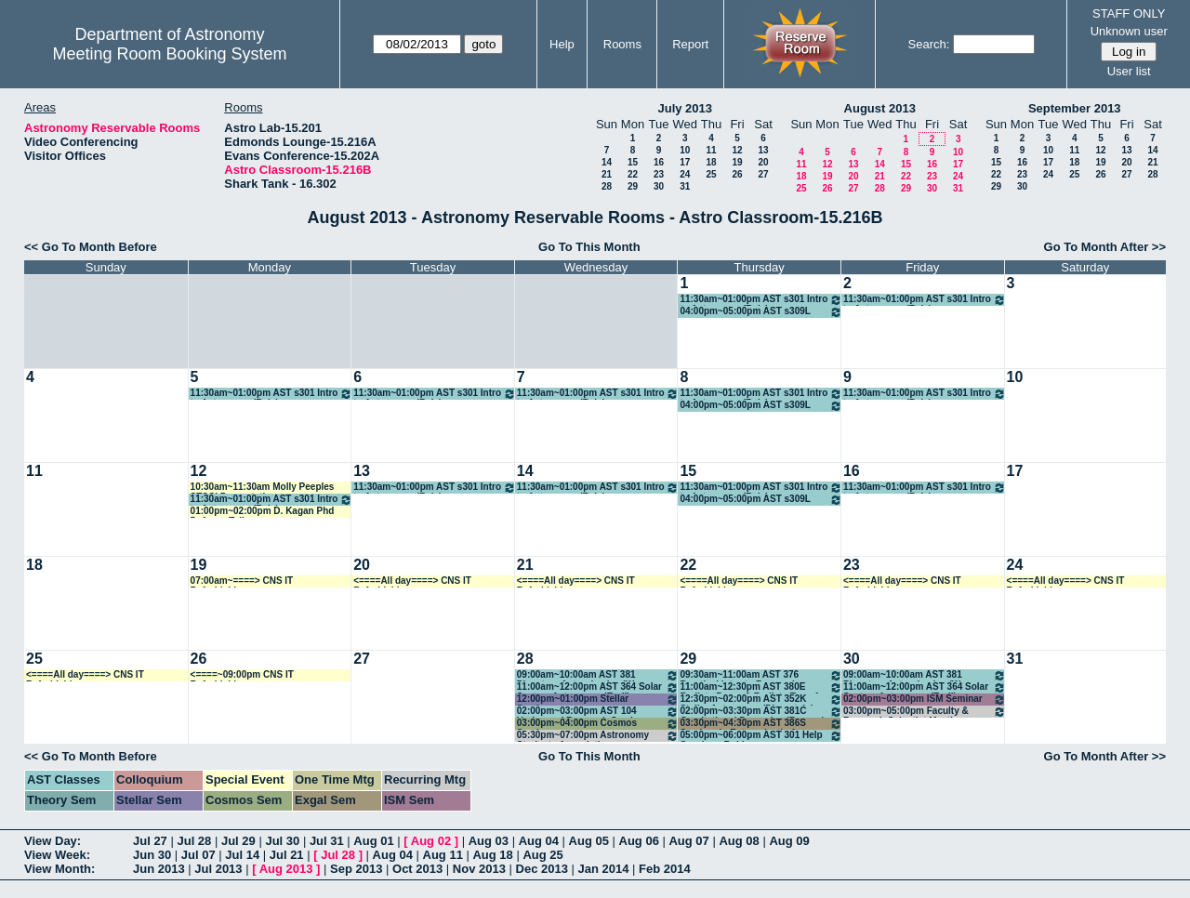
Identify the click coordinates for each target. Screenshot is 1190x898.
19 (737, 162)
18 (711, 162)
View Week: (57, 855)
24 (685, 174)
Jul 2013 (218, 869)
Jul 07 (198, 855)
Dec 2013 (542, 869)
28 (607, 186)
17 (685, 162)
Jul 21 (287, 855)
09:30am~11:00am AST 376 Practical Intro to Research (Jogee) (761, 675)
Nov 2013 (479, 869)
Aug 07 (688, 841)
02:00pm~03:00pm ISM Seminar (924, 699)
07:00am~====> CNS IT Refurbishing (242, 581)
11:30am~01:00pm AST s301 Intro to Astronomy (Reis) (761, 300)
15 (633, 162)
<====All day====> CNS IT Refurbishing (412, 581)
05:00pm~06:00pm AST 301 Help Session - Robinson (761, 736)
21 (607, 174)
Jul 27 (150, 841)
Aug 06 (639, 841)
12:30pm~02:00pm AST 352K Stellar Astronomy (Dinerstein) (761, 699)
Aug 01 (373, 841)
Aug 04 (539, 841)
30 (659, 186)
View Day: (52, 841)
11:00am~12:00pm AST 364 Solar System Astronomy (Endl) (598, 687)
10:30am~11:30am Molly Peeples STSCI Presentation (263, 488)
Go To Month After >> (1105, 247)
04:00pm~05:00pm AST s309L (761, 312)
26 (737, 174)
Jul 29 (238, 841)
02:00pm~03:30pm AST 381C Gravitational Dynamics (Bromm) (761, 712)
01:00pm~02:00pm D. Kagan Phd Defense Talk (263, 512)
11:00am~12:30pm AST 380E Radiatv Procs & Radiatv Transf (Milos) (761, 687)
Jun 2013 (159, 869)
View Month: (59, 869)
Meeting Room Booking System (169, 54)
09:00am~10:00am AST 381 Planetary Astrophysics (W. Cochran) (598, 675)
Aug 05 (589, 841)
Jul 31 (327, 841)
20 (763, 162)
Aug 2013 (286, 869)
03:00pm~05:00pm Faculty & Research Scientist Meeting (924, 712)
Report (690, 44)
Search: (929, 44)
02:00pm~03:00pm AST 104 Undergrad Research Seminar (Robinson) (598, 712)
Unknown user (1129, 31)
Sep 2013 (356, 869)
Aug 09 (789, 841)
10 (685, 150)
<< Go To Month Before (90, 247)
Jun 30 (152, 855)
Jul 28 (194, 841)
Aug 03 (489, 841)
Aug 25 (542, 855)
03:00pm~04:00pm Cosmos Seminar (598, 724)
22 (633, 174)
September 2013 (1074, 108)
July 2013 (684, 108)
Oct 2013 (417, 869)
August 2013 (880, 108)
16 (659, 162)
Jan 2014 (603, 869)
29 (633, 186)
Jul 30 (282, 841)
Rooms (622, 44)
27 (763, 174)
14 (607, 162)
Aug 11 (443, 855)
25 (711, 174)
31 (685, 186)
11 (711, 150)
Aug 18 (492, 855)
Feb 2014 (665, 869)
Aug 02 (431, 841)
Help (562, 44)
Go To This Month (589, 247)
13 (763, 150)
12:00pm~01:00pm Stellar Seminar (598, 699)
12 (737, 150)
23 (659, 174)
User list (1129, 71)
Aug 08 (739, 841)
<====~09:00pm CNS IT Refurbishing (242, 675)
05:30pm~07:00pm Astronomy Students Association (598, 736)
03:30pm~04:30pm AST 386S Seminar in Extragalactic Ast (761, 724)
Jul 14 (242, 855)
